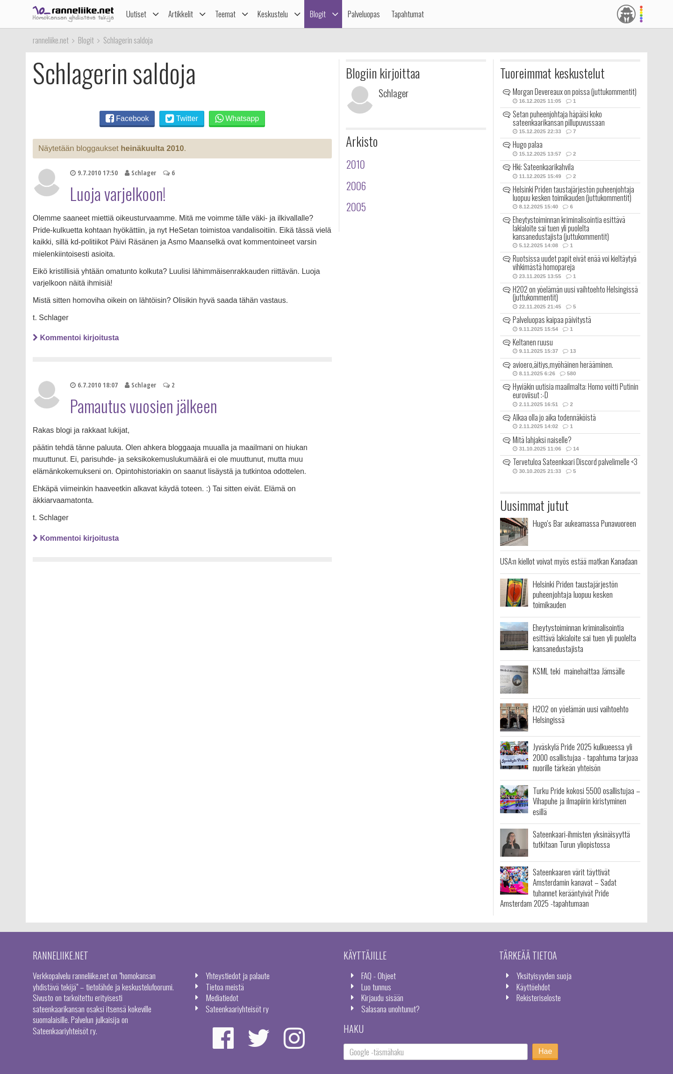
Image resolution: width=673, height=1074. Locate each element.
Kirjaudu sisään (382, 997)
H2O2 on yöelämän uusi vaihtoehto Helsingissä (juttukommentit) (575, 293)
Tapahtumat (407, 14)
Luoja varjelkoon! (118, 193)
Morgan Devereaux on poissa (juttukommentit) (575, 91)
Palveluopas (364, 14)
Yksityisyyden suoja (544, 975)
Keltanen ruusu (533, 342)
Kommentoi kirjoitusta (76, 338)
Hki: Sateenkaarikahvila (543, 166)
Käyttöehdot (533, 987)
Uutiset (136, 14)
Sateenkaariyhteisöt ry (237, 1008)
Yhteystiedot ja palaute (238, 975)
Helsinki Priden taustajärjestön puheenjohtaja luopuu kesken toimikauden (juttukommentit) (573, 193)
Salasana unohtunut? (390, 1008)
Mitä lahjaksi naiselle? (542, 439)
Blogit (318, 14)
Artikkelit (180, 14)
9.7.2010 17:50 (94, 172)
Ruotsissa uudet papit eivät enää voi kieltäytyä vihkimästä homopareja (575, 262)
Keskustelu (273, 14)
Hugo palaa (528, 144)
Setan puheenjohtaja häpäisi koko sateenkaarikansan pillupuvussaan (559, 118)
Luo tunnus (376, 987)
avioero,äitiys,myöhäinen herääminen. (563, 364)
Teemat (225, 14)
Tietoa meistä (225, 987)
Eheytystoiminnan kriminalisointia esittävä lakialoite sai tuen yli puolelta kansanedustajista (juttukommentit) (569, 228)
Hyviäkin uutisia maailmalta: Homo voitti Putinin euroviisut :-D (575, 391)
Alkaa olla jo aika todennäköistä (554, 417)
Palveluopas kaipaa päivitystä (552, 319)
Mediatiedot (222, 997)
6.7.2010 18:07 (94, 384)
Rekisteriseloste (538, 997)
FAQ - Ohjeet (378, 975)
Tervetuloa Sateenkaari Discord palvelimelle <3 (575, 461)
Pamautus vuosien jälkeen (143, 406)
